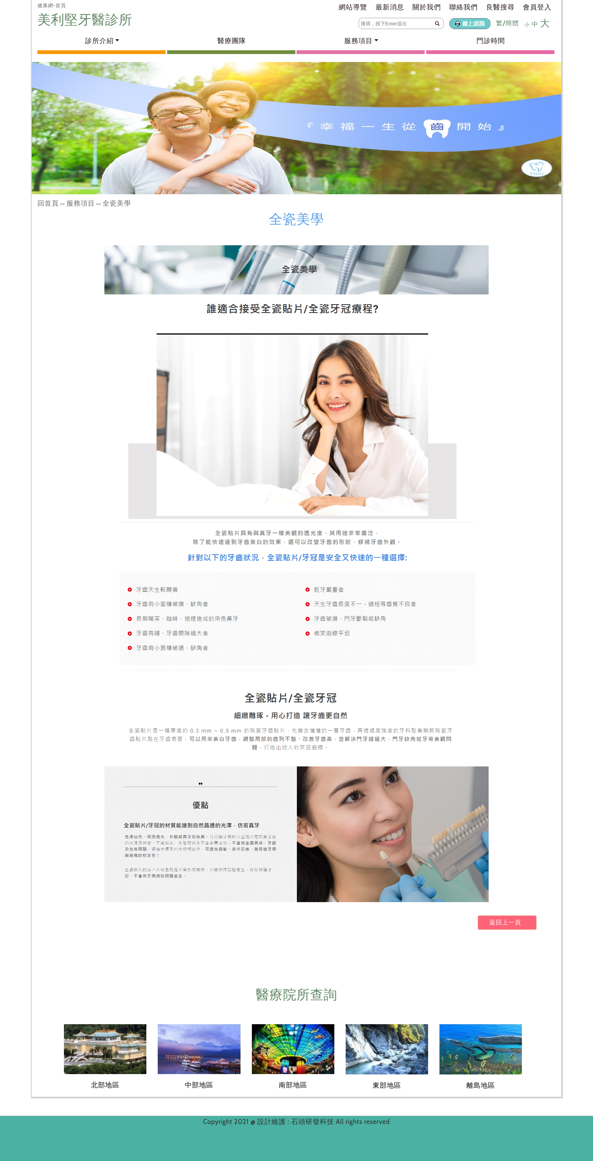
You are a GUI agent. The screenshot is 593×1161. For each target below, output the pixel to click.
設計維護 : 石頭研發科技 (296, 1122)
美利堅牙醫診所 (86, 19)
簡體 (512, 23)
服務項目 (81, 203)
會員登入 (537, 7)
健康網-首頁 (51, 5)
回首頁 (48, 203)
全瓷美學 (116, 203)
